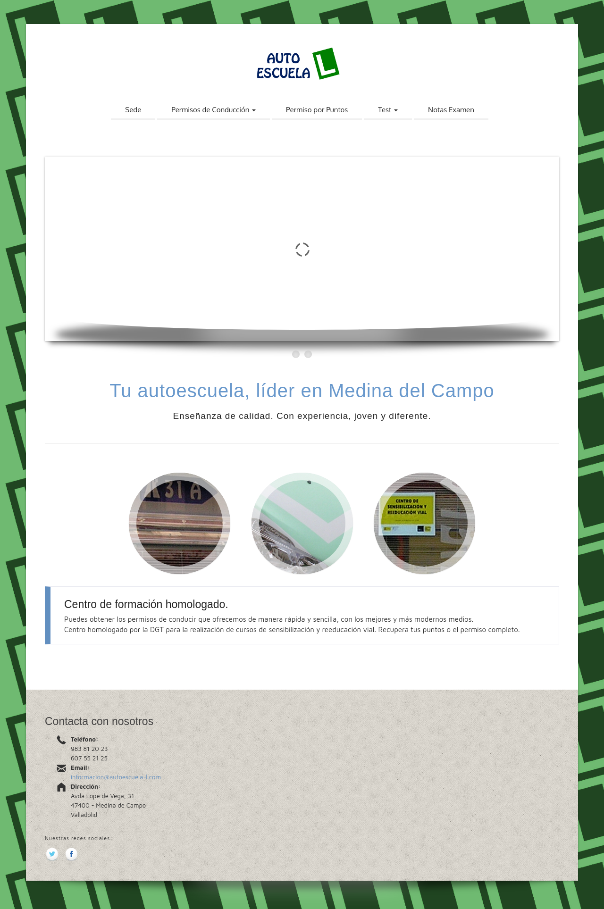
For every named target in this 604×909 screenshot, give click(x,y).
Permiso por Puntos (317, 109)
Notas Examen (451, 109)
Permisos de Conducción (213, 109)
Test (388, 109)
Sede (133, 109)
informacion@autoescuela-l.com (116, 777)
